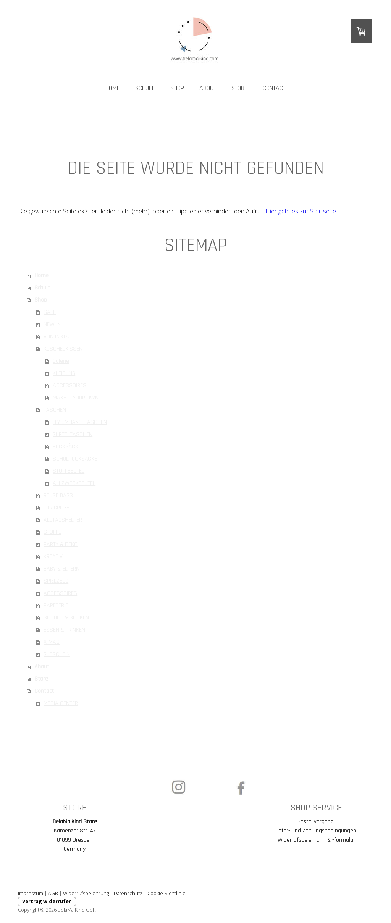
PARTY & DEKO (61, 544)
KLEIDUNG (64, 373)
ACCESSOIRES (69, 385)
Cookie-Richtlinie (166, 893)
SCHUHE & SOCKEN (66, 618)
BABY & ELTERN (61, 569)
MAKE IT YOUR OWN (76, 398)
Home (112, 88)
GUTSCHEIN (57, 654)
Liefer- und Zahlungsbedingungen (315, 831)
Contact (274, 88)
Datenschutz (128, 893)
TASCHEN (55, 410)
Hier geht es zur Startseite (300, 211)
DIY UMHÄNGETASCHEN (80, 422)
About (207, 88)
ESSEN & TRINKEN (64, 630)
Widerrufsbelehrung (86, 893)
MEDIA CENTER (61, 703)
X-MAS (52, 642)
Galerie (61, 361)
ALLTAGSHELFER (63, 520)
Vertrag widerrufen (47, 901)
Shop (177, 88)
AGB (53, 893)
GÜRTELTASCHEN (72, 434)
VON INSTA (56, 337)
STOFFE (52, 532)
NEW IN (52, 324)
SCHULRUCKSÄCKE (75, 459)
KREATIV (53, 557)
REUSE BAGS (58, 495)
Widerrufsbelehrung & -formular (316, 840)
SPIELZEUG (56, 581)
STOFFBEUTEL (68, 471)
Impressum (30, 893)
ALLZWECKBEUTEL (74, 483)
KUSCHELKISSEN (63, 349)
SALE (50, 312)
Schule (145, 88)
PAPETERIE (56, 605)
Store (239, 88)
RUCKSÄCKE (67, 447)
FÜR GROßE (56, 508)
